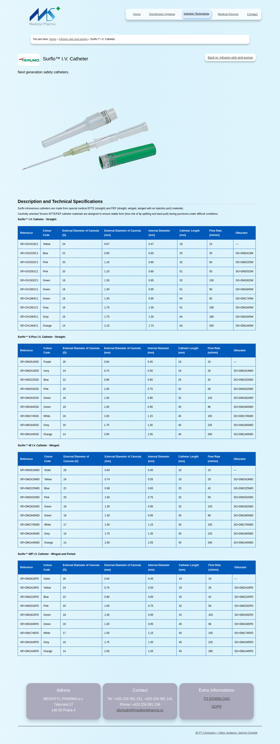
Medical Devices (228, 14)
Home (52, 39)
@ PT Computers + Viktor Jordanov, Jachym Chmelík (226, 732)
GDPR (217, 707)
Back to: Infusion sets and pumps (230, 57)
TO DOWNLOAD (216, 699)
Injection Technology (197, 13)
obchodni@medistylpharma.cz (140, 710)
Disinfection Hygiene (162, 14)
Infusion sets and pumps (73, 39)
